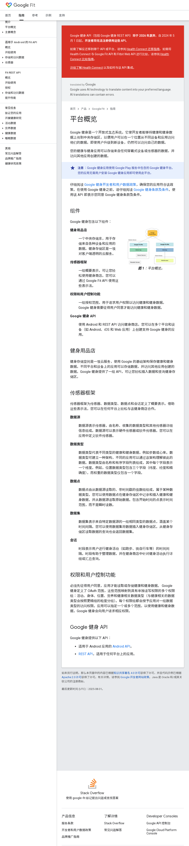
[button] (27, 32)
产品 (84, 108)
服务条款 (67, 823)
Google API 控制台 (158, 823)
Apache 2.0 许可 (71, 677)
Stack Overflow (114, 823)
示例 (48, 15)
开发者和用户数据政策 (76, 830)
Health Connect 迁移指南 (143, 49)
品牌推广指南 (70, 836)
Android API (121, 646)
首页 (8, 15)
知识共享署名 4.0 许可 (127, 673)
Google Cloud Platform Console (161, 831)
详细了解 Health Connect (86, 67)
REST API (86, 654)
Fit (24, 5)
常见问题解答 (113, 830)
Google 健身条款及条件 (151, 190)
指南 (113, 108)
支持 (62, 15)
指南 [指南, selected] (21, 15)
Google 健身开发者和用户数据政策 (110, 185)
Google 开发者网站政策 (134, 677)
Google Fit (98, 108)
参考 (35, 15)
